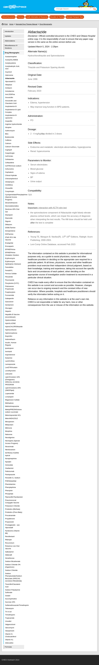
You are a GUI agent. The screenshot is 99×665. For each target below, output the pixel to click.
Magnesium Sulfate (12, 400)
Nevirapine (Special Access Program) (12, 442)
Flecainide (9, 277)
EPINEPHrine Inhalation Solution (12, 254)
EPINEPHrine (10, 249)
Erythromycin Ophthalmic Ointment (13, 262)
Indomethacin (10, 339)
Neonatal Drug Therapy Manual (26, 24)
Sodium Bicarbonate (12, 561)
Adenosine (9, 75)
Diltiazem (8, 224)
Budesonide (9, 137)
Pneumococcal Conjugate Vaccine (12, 501)
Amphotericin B (10, 106)
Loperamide (9, 393)
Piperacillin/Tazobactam (13, 497)
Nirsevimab (9, 447)
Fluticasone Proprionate (9, 287)
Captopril (8, 150)
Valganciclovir (10, 624)
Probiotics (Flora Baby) (13, 512)
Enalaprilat (9, 243)
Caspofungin (10, 153)
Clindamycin (9, 182)
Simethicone (9, 558)
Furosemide (9, 295)
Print (6, 24)
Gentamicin (9, 305)
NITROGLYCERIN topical (12, 454)
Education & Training (57, 17)
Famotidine (9, 267)
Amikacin (8, 88)
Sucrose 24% (10, 602)
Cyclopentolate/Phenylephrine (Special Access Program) (13, 197)
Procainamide (10, 515)
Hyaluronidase (10, 320)
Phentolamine (10, 484)
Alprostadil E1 (10, 81)
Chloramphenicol (11, 179)
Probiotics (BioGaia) (12, 509)
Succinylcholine (11, 599)
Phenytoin (9, 490)
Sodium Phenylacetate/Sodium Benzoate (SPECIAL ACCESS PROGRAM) (13, 577)
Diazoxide (9, 218)
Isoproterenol (10, 355)
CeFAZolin (9, 156)
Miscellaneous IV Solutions (11, 47)
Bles (6, 134)
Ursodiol (8, 621)
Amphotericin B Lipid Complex (12, 111)
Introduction (9, 31)
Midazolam (9, 425)
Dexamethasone (11, 203)
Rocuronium (9, 543)
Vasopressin (9, 631)
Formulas (8, 647)
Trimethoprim (10, 615)
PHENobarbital (10, 481)
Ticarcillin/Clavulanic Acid (12, 585)
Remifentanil (9, 536)
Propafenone (10, 519)
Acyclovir (8, 72)
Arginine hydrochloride (13, 124)
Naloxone (8, 434)
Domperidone (10, 231)
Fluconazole (9, 280)
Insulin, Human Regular (10, 344)
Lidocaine (8, 374)
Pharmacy (20, 17)
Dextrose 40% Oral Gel (12, 210)
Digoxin (8, 221)
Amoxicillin (9, 97)
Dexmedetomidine (12, 206)
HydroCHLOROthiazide (13, 327)
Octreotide (9, 465)
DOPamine (9, 234)
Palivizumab (9, 471)
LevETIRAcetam (11, 367)
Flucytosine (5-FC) (12, 283)
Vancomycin (9, 628)
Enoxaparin (9, 246)
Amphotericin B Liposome (10, 116)
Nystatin (8, 462)
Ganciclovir (9, 302)
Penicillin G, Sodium (12, 478)
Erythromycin (10, 258)
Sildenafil (8, 555)
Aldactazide (9, 78)
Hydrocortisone (10, 330)
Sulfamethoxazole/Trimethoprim (13, 605)
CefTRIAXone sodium (13, 166)
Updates (8, 36)
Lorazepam (9, 397)
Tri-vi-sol (8, 612)
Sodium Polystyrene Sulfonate (12, 591)
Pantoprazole (10, 474)
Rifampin (8, 540)
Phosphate (9, 494)
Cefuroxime (9, 169)
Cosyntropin (9, 191)
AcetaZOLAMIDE (11, 60)
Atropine (8, 127)
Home (11, 24)
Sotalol (7, 596)
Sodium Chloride (11, 570)
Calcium (8, 143)
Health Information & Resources (37, 17)
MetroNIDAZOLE (11, 418)
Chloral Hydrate (11, 175)
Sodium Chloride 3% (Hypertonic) (12, 566)
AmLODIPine (10, 94)
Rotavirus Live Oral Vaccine (12, 547)
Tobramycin (9, 608)
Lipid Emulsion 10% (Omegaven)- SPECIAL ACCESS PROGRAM (12, 381)
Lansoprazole (10, 364)
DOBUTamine (10, 228)
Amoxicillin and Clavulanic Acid (10, 102)
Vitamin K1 (9, 640)
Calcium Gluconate (12, 147)
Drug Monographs (46, 24)
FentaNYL (9, 270)
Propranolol (9, 522)
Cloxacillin (9, 188)
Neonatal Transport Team (75, 17)
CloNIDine (9, 185)
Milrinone (8, 428)
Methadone (9, 403)
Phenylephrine (10, 487)
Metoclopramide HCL (13, 415)
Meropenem (9, 422)
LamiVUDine (10, 361)
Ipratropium (9, 348)
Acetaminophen (11, 57)
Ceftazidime (9, 163)
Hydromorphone (11, 333)
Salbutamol (9, 552)
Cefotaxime (9, 159)
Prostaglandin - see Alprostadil (12, 526)
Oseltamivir (9, 468)
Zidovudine (9, 643)
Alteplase (8, 85)
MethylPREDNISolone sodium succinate (13, 411)
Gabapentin (9, 298)
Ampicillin (8, 121)
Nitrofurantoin (10, 450)
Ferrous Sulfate (11, 274)
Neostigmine (9, 437)
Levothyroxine (10, 371)
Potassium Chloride (12, 506)
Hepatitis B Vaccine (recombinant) (12, 315)
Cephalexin (9, 172)
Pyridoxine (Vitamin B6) (12, 532)
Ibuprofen (8, 336)
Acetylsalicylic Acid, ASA (12, 67)
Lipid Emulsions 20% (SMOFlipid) (13, 389)
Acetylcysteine (10, 63)
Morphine (8, 431)
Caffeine (8, 140)
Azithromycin (10, 131)
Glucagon (8, 308)
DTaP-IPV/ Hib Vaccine (10, 238)
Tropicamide (9, 618)
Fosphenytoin (10, 292)
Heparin (8, 311)
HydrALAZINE (10, 323)
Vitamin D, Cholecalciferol (10, 635)
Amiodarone (9, 91)
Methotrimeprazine (12, 406)
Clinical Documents (8, 17)
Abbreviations (10, 41)
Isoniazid (8, 351)
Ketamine (8, 358)
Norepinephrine (11, 459)
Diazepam (9, 215)
